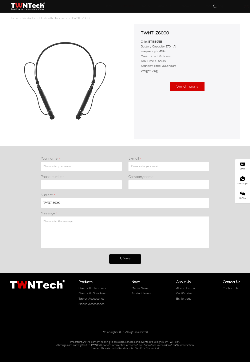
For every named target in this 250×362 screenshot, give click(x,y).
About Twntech (187, 288)
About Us (144, 6)
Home (88, 6)
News (126, 6)
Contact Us (167, 6)
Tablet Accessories (91, 298)
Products (107, 6)
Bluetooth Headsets (53, 18)
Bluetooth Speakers (92, 293)
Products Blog (193, 6)
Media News (140, 288)
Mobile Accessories (91, 304)
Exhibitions (183, 298)
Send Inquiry (188, 87)
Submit (124, 260)
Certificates (184, 293)
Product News (141, 293)
